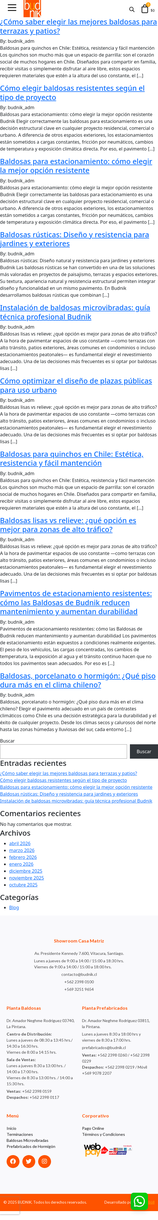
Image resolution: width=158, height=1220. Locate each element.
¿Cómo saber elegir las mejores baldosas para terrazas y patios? (72, 26)
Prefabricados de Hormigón (31, 1155)
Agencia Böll (144, 1211)
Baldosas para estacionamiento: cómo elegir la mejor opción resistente (68, 165)
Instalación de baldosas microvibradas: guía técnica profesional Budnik (78, 311)
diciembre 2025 (25, 880)
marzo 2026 (22, 859)
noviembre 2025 (26, 887)
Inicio (11, 1137)
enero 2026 (21, 873)
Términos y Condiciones (103, 1143)
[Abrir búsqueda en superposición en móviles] (132, 8)
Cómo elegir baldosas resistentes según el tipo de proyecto (75, 92)
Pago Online (93, 1137)
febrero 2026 (23, 866)
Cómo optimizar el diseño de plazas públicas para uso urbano (63, 385)
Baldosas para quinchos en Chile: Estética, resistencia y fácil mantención (74, 458)
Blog (14, 916)
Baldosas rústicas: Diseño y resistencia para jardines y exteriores (77, 238)
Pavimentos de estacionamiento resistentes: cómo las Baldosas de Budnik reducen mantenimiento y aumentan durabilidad (73, 606)
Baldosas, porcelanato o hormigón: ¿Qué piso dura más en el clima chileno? (72, 689)
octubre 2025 (23, 894)
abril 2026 (19, 852)
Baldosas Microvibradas (27, 1149)
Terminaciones (20, 1143)
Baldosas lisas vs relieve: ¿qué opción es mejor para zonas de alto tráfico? (71, 524)
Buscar (7, 750)
